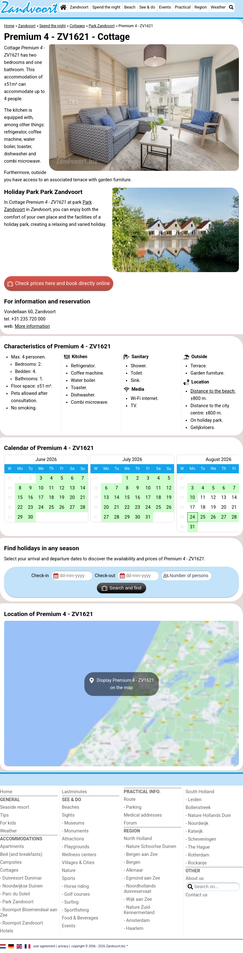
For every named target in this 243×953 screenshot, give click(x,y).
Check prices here (58, 283)
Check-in (40, 575)
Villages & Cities (78, 862)
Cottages (9, 870)
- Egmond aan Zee (142, 878)
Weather (218, 7)
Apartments (12, 846)
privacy (63, 946)
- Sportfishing (75, 910)
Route (129, 799)
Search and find (121, 588)
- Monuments (75, 831)
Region (201, 7)
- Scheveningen (201, 839)
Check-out (105, 575)
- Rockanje (196, 863)
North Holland (138, 838)
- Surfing (70, 902)
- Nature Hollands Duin (208, 815)
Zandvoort (79, 7)
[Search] (231, 7)
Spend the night (106, 7)
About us (195, 878)
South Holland (200, 791)
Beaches (70, 807)
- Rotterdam (197, 855)
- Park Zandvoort (17, 902)
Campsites (11, 862)
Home (6, 791)
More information (32, 326)
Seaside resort (14, 807)
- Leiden (194, 799)
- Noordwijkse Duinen (21, 886)
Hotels (6, 931)
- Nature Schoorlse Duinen (150, 846)
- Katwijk (194, 831)
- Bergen (132, 862)
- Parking (132, 807)
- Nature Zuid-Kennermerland (139, 910)
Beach (129, 7)
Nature (69, 870)
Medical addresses (143, 815)
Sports (68, 878)
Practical (182, 7)
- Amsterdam (137, 920)
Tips (4, 815)
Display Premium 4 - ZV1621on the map (121, 684)
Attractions (73, 839)
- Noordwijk (197, 823)
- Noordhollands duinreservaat (140, 888)
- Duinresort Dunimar (21, 878)
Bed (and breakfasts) (21, 854)
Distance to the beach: (212, 391)
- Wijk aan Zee (138, 899)
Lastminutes (74, 791)
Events (165, 7)
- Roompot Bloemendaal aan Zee (28, 912)
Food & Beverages (80, 918)
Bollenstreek (198, 807)
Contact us (197, 895)
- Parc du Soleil (15, 894)
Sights (68, 815)
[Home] (63, 7)
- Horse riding (75, 886)
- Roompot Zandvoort (21, 923)
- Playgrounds (76, 847)
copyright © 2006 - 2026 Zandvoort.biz (99, 946)
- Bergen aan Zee (141, 854)
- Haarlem (133, 928)
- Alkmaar (133, 870)
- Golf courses (76, 894)
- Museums (73, 823)
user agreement (44, 946)
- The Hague (198, 847)
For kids (8, 823)
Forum (130, 823)
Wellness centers (79, 854)
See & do (147, 7)
